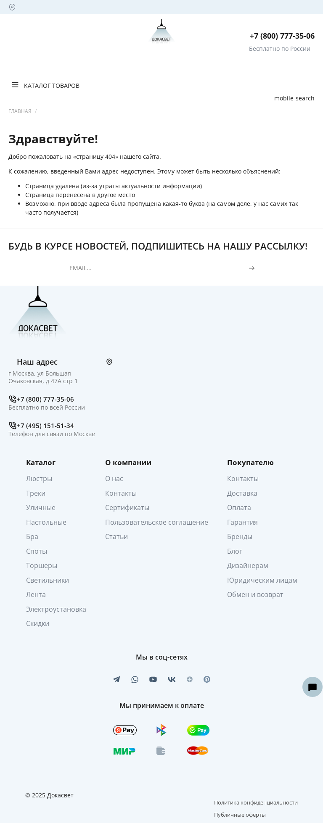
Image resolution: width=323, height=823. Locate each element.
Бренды (239, 536)
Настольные (46, 522)
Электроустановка (56, 609)
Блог (234, 551)
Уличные (41, 507)
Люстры (39, 478)
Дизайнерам (247, 565)
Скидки (37, 623)
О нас (114, 478)
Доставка (242, 493)
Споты (36, 551)
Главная (20, 111)
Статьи (116, 536)
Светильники (47, 580)
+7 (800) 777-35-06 (282, 36)
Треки (35, 493)
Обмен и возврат (255, 594)
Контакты (121, 493)
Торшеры (41, 565)
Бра (32, 536)
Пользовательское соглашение (156, 522)
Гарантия (242, 522)
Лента (36, 594)
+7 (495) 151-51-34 (45, 425)
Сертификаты (127, 507)
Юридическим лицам (262, 580)
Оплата (239, 507)
